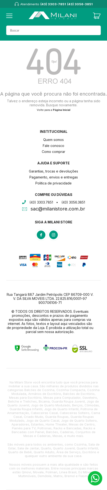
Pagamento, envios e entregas (53, 177)
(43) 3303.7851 (41, 202)
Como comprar (53, 152)
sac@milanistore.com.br (58, 209)
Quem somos (53, 140)
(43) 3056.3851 (73, 202)
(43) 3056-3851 (80, 4)
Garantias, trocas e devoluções (53, 171)
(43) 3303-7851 (53, 4)
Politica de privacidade (53, 183)
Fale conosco (53, 146)
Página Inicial (61, 110)
